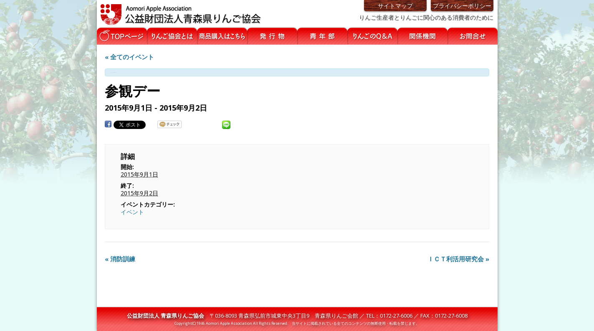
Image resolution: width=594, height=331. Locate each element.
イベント (132, 212)
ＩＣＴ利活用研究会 (458, 259)
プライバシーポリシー (462, 6)
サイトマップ (395, 6)
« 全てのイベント (129, 57)
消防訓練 (120, 259)
